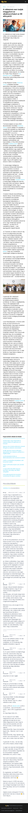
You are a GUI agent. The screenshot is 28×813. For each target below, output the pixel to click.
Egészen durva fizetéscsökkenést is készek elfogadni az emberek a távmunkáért (14, 447)
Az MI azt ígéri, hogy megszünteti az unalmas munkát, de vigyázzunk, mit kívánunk (12, 442)
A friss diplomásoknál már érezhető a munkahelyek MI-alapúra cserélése (12, 475)
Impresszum (15, 808)
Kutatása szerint (20, 179)
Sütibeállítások (19, 810)
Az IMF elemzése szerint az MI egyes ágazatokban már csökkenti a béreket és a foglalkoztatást (13, 452)
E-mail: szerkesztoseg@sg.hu (7, 810)
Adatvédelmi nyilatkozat (6, 808)
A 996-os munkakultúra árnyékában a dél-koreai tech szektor (13, 461)
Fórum (21, 808)
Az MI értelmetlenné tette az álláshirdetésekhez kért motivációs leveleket (14, 457)
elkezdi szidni (16, 706)
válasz (20, 492)
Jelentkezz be (6, 488)
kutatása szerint (13, 143)
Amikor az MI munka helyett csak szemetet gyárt (13, 465)
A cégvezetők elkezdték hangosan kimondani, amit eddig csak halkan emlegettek (11, 470)
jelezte (5, 251)
